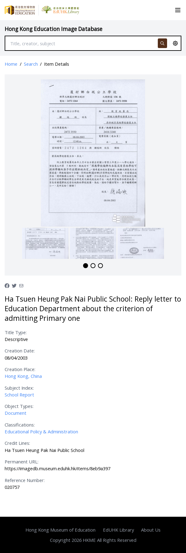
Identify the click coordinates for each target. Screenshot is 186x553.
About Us (151, 530)
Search (31, 64)
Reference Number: (25, 480)
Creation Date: (20, 350)
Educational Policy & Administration (41, 431)
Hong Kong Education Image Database (53, 29)
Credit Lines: (17, 443)
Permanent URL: (21, 461)
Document (15, 413)
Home (11, 64)
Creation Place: (20, 369)
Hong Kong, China (23, 376)
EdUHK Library (118, 530)
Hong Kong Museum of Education (60, 530)
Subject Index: (19, 388)
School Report (19, 395)
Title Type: (16, 332)
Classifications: (20, 425)
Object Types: (19, 406)
